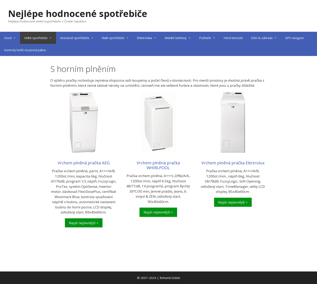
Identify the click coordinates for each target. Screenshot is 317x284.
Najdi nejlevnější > (83, 223)
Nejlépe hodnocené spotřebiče (77, 13)
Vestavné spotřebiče (79, 38)
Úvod (12, 38)
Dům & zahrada (266, 38)
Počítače (209, 38)
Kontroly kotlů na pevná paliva (25, 50)
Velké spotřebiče (40, 38)
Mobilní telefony (180, 38)
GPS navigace (294, 38)
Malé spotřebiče (117, 38)
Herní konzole (233, 38)
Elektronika (149, 38)
